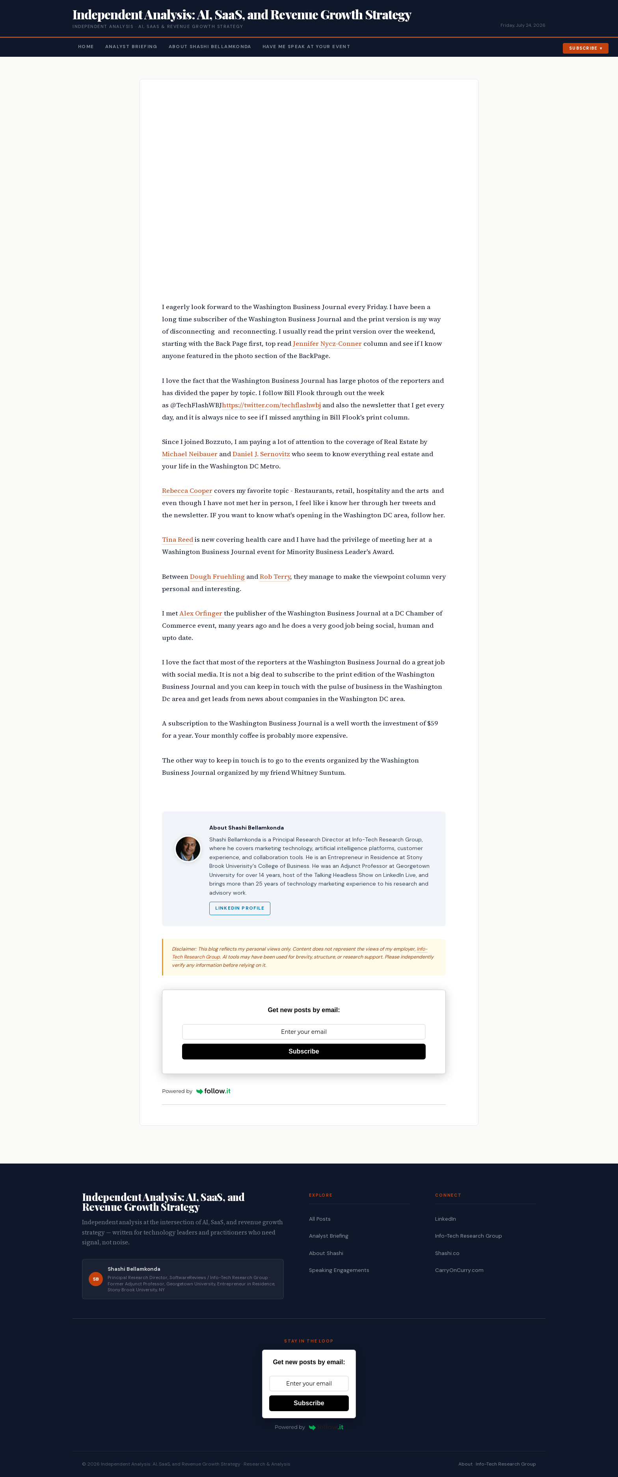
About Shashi (326, 1253)
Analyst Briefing (131, 47)
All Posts (320, 1219)
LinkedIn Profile (239, 908)
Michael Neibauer (190, 454)
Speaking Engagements (339, 1270)
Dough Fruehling (217, 576)
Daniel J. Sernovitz (261, 454)
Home (86, 47)
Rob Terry (275, 576)
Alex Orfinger (201, 613)
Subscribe (583, 48)
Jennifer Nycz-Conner (327, 343)
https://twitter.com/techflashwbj (271, 405)
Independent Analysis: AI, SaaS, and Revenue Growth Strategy (242, 14)
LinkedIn (445, 1219)
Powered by (196, 1091)
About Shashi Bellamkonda (210, 47)
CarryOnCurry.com (459, 1270)
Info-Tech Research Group (468, 1236)
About (465, 1464)
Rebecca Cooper (187, 490)
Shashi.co (447, 1253)
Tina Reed (177, 539)
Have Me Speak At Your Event (306, 47)
